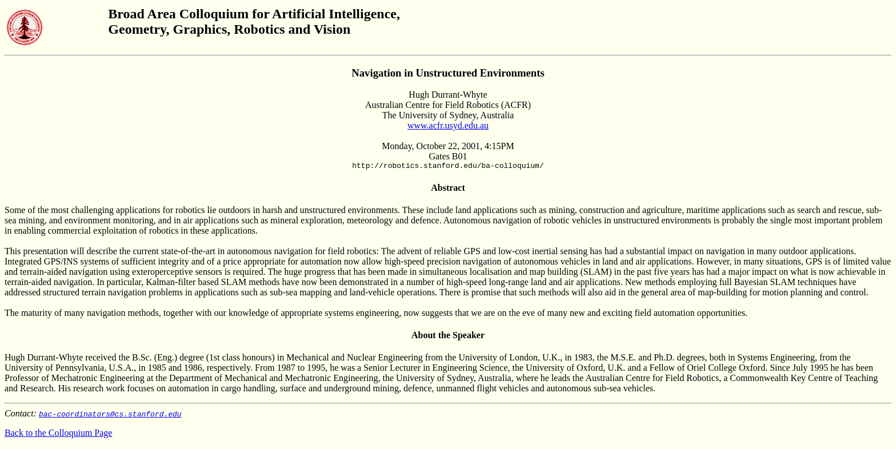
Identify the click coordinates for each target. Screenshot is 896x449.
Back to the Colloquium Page (58, 434)
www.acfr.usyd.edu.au (448, 125)
